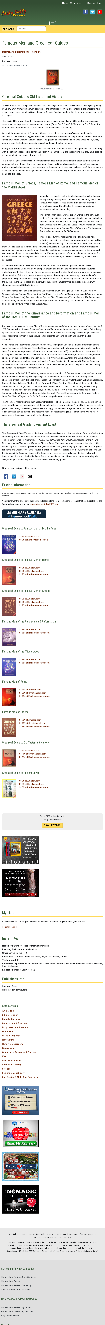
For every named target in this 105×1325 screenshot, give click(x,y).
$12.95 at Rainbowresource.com (34, 757)
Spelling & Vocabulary (13, 1073)
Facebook (85, 12)
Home (65, 3)
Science (6, 1069)
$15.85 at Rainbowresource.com (34, 632)
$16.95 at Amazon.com (30, 629)
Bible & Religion (10, 1015)
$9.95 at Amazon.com (29, 536)
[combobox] (31, 28)
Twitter (92, 12)
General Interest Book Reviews (15, 1289)
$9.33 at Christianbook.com (32, 784)
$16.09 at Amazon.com (30, 720)
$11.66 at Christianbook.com (32, 754)
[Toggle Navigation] (52, 23)
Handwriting (8, 1040)
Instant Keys (8, 52)
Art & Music (8, 1011)
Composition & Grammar (14, 1023)
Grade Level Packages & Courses (19, 1052)
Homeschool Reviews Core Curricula (18, 1277)
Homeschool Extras (10, 1281)
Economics (7, 1031)
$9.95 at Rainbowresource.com (33, 539)
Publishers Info (22, 52)
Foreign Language (11, 1035)
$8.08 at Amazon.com (29, 598)
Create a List (76, 3)
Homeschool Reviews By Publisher (17, 1311)
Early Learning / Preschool (15, 1027)
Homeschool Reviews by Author (16, 1307)
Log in (100, 3)
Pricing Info (36, 52)
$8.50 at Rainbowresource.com (33, 787)
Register (91, 3)
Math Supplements (11, 1060)
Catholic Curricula (11, 1019)
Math (4, 1056)
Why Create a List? (10, 1315)
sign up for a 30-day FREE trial (44, 504)
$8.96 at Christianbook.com (32, 571)
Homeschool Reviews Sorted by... (16, 1285)
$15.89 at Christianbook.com (32, 693)
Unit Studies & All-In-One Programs (20, 1077)
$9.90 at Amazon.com (29, 750)
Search (9, 29)
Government (8, 1048)
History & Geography (12, 1044)
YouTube (100, 12)
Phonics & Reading (11, 1064)
